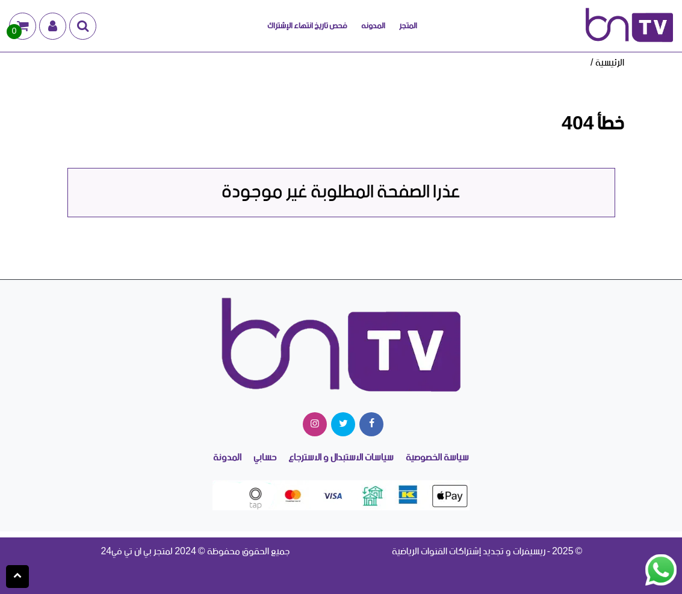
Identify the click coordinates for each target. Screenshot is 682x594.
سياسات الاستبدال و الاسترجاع (341, 458)
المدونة (227, 458)
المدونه (373, 26)
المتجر (408, 26)
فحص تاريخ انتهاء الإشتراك (307, 26)
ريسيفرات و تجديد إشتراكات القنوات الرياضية (468, 551)
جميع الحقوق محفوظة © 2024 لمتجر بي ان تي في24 (195, 551)
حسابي (264, 458)
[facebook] (371, 424)
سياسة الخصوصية (437, 458)
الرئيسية (609, 63)
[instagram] (315, 424)
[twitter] (343, 424)
